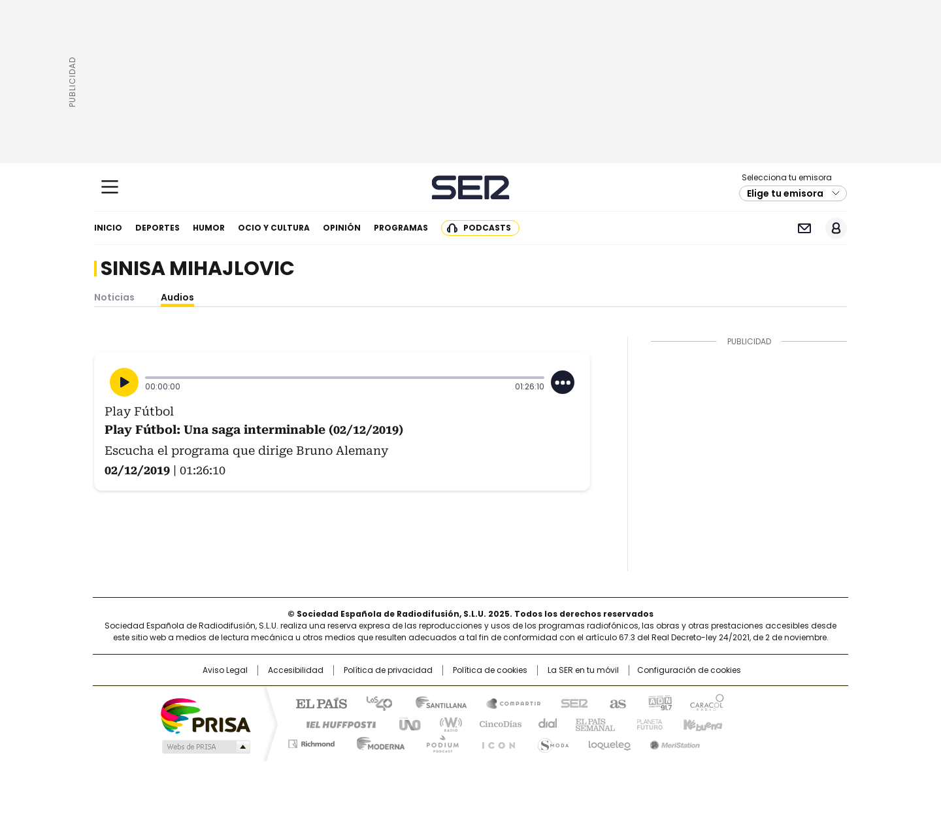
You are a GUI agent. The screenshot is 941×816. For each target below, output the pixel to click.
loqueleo (608, 741)
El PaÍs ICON (495, 741)
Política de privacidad (388, 670)
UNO (405, 723)
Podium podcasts (438, 741)
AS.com (615, 702)
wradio (445, 723)
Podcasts (487, 227)
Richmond (311, 741)
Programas (401, 227)
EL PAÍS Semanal (591, 723)
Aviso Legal (225, 670)
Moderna (377, 741)
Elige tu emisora (785, 193)
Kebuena (701, 723)
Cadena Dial (544, 723)
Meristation (673, 741)
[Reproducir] (124, 382)
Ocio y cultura (274, 227)
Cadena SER (471, 187)
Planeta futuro (646, 723)
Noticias (114, 297)
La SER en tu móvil (583, 670)
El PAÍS (316, 702)
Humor (209, 227)
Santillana (435, 702)
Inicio (108, 227)
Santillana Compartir (508, 702)
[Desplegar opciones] (562, 382)
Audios (177, 297)
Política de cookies (490, 670)
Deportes (157, 227)
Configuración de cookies (689, 670)
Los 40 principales (374, 702)
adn (658, 702)
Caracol (706, 702)
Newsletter (804, 228)
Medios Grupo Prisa (205, 747)
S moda (551, 741)
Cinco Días (496, 723)
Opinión (342, 227)
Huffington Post (336, 723)
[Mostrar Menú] (109, 187)
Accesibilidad (295, 670)
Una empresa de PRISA (205, 715)
